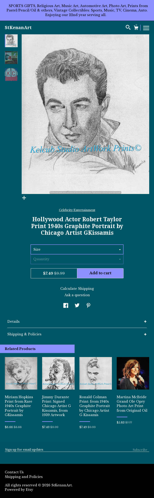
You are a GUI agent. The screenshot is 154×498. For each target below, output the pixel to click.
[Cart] (136, 28)
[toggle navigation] (146, 28)
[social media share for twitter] (77, 306)
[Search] (128, 28)
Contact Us (14, 472)
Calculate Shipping (77, 289)
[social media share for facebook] (65, 306)
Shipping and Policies (24, 477)
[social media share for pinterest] (88, 306)
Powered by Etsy (19, 490)
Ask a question (77, 295)
